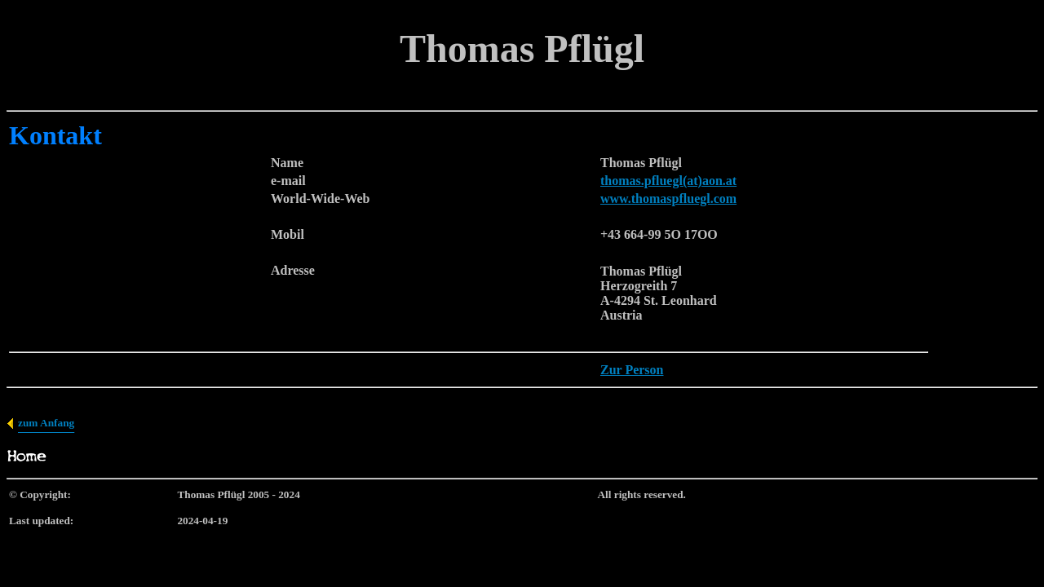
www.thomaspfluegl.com (668, 198)
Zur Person (631, 370)
